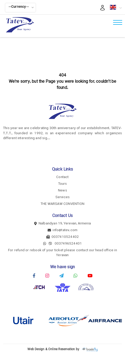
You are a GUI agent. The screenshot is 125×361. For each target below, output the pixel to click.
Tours (62, 183)
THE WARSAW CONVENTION (62, 204)
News (62, 190)
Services (62, 197)
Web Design (35, 349)
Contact (62, 177)
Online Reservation (61, 349)
